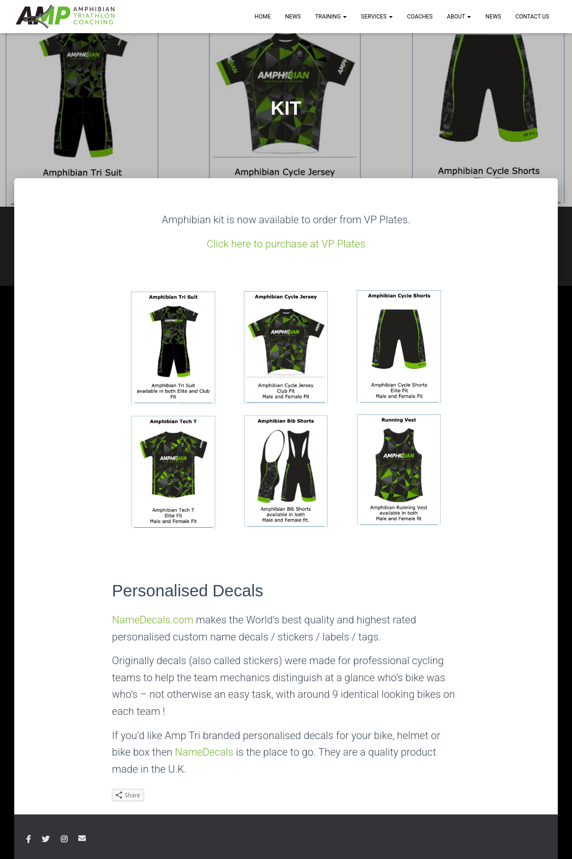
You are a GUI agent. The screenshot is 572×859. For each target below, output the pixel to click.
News (493, 16)
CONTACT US (532, 16)
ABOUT (459, 16)
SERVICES (377, 16)
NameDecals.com (153, 620)
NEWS (293, 16)
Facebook (28, 839)
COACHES (420, 16)
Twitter (45, 839)
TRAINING (331, 16)
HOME (263, 16)
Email (82, 838)
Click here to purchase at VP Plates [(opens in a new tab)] (286, 244)
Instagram (64, 839)
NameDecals (204, 752)
